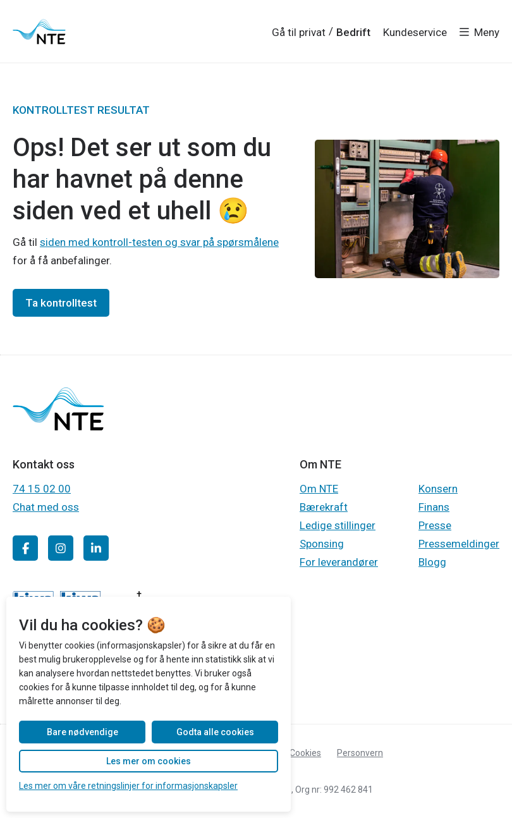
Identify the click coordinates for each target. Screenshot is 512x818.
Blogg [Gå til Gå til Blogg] (432, 562)
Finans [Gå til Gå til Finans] (433, 507)
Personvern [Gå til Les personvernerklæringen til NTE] (360, 753)
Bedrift (353, 32)
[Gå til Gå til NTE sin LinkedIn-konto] (96, 548)
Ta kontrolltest (61, 302)
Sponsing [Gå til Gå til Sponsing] (322, 543)
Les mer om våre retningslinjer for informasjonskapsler (128, 786)
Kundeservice (415, 32)
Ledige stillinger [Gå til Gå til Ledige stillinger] (337, 525)
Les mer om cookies (148, 761)
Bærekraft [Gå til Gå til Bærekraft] (324, 507)
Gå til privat (299, 32)
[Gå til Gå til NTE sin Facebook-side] (25, 548)
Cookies (305, 753)
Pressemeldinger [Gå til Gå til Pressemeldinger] (458, 543)
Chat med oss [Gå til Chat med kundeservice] (46, 507)
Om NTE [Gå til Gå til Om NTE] (319, 488)
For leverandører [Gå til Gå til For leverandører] (339, 562)
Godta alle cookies (215, 732)
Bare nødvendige (82, 732)
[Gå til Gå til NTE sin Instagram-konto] (60, 548)
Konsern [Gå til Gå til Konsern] (438, 488)
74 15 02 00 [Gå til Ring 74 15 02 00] (42, 488)
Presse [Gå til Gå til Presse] (434, 525)
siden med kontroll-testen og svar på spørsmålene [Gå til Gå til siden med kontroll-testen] (159, 242)
